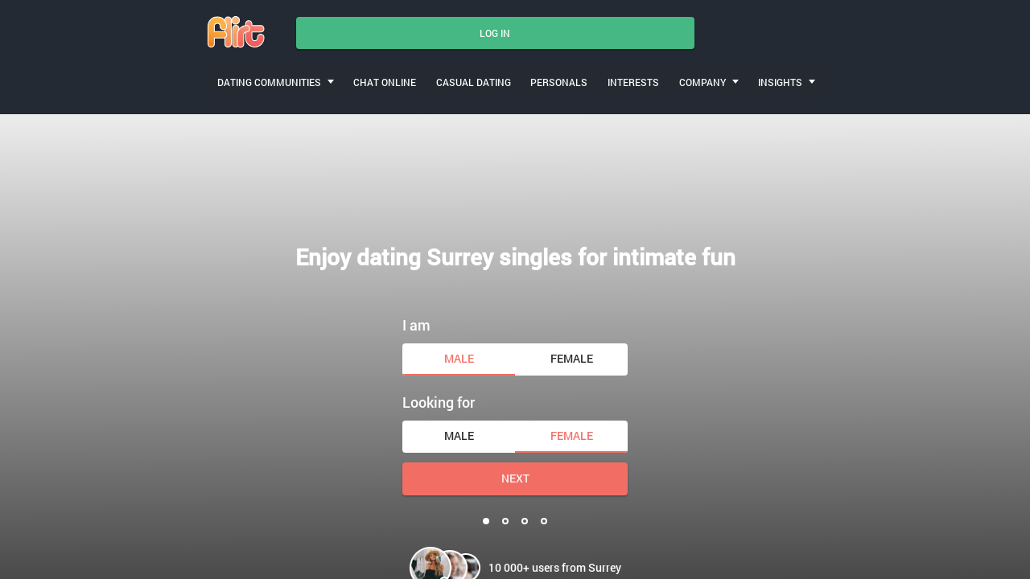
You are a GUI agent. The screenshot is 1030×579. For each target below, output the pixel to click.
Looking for (438, 398)
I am (416, 320)
